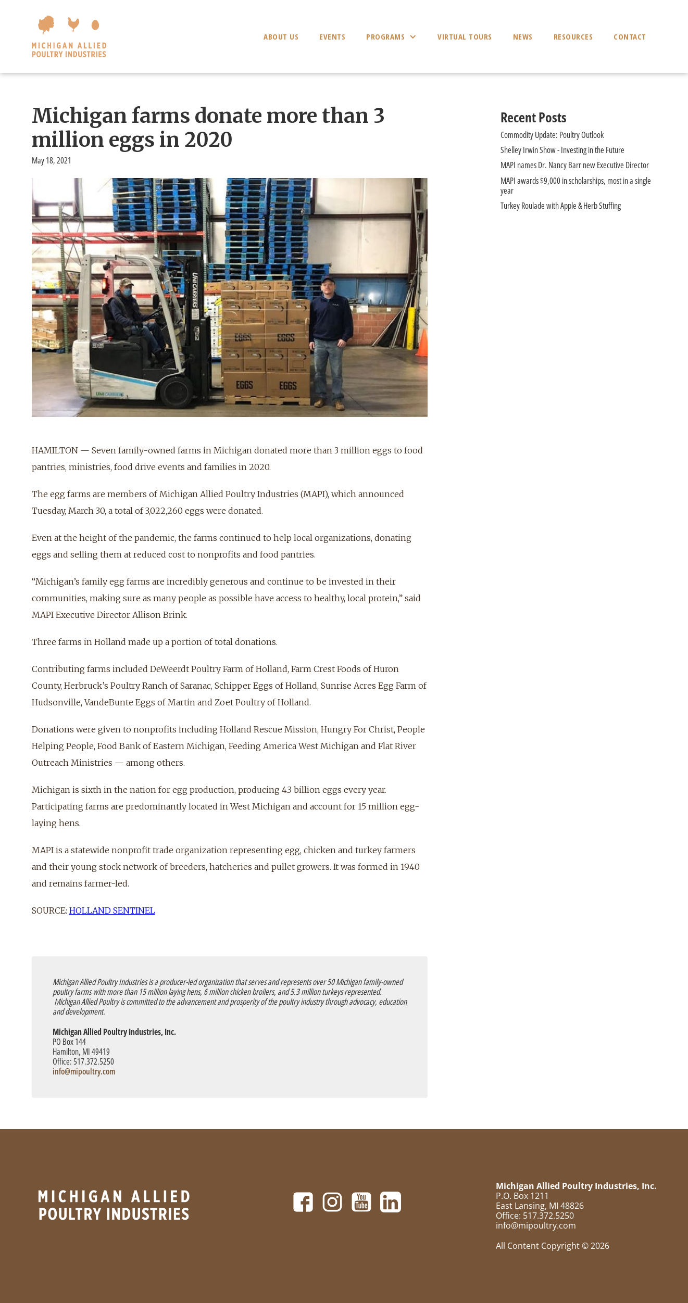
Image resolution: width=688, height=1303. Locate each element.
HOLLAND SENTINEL (112, 910)
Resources (573, 36)
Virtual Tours (464, 36)
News (523, 36)
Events (332, 36)
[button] (391, 36)
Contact (630, 36)
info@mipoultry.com (84, 1071)
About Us (281, 36)
